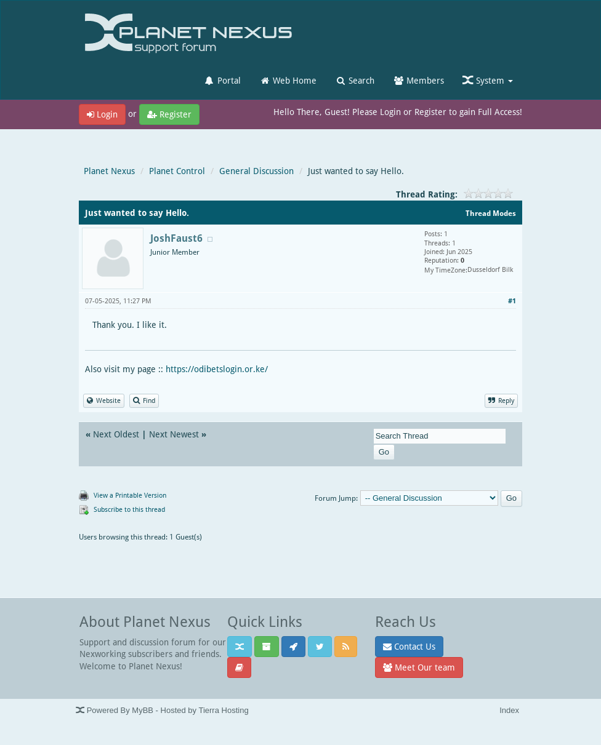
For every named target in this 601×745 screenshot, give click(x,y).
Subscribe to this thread (129, 509)
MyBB (142, 710)
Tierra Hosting (223, 710)
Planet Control (177, 171)
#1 (512, 300)
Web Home (288, 80)
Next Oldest (116, 434)
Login (102, 114)
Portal (222, 80)
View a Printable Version (130, 495)
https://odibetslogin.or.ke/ (217, 369)
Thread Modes (491, 213)
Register (169, 114)
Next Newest (174, 434)
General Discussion (256, 171)
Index (509, 710)
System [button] (487, 80)
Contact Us (409, 646)
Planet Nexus (109, 171)
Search (354, 80)
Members (418, 80)
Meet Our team (419, 667)
